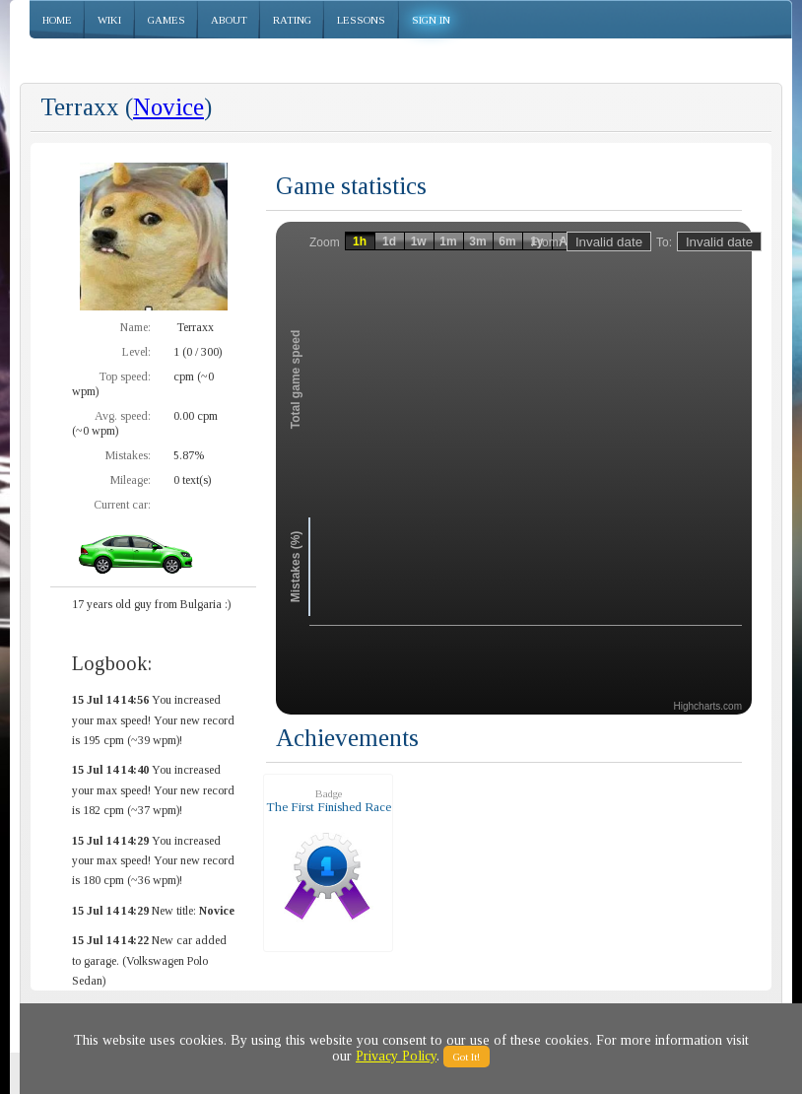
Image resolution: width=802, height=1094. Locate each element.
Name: (135, 327)
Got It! (466, 1056)
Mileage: (130, 480)
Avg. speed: (123, 416)
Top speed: (125, 376)
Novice (168, 107)
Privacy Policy (396, 1056)
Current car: (122, 505)
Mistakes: (128, 455)
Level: (136, 352)
